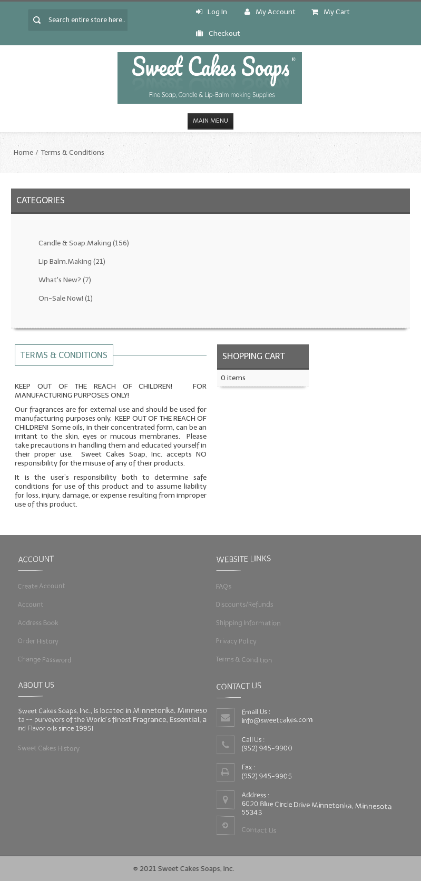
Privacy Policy (235, 641)
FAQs (222, 585)
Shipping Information (247, 622)
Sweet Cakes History (47, 748)
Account (28, 603)
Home (23, 152)
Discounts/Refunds (243, 603)
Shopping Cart (253, 356)
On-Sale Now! (65, 298)
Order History (36, 641)
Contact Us (258, 831)
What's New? (64, 279)
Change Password (43, 660)
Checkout (218, 33)
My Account (270, 11)
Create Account (39, 585)
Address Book (36, 622)
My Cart (330, 11)
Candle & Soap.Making (83, 243)
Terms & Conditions (72, 152)
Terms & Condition (243, 660)
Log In (211, 11)
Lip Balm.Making (71, 261)
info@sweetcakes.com (276, 720)
